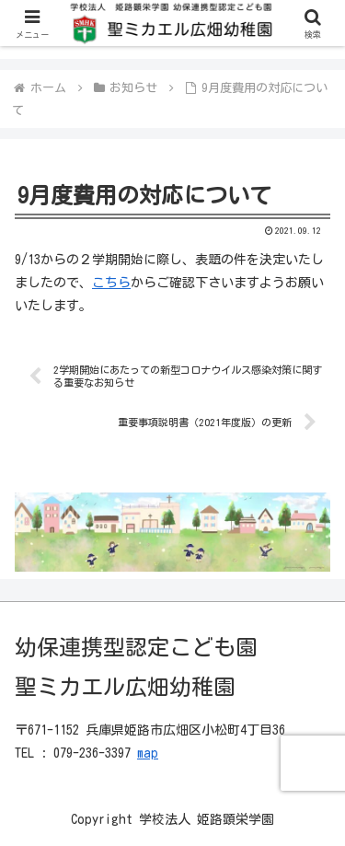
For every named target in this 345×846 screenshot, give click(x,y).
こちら (111, 282)
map (147, 753)
